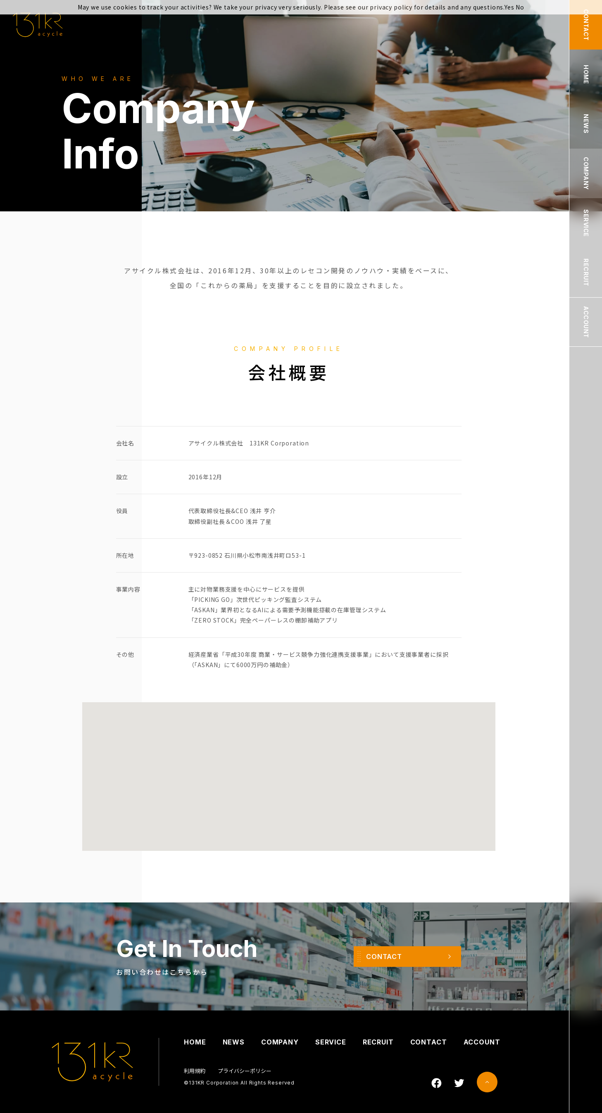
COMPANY (280, 1042)
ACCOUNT (482, 1042)
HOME (195, 1042)
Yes (509, 7)
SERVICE (330, 1042)
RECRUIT (378, 1042)
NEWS (234, 1042)
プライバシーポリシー (244, 1071)
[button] (288, 766)
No (520, 7)
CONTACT (428, 1042)
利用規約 (194, 1071)
